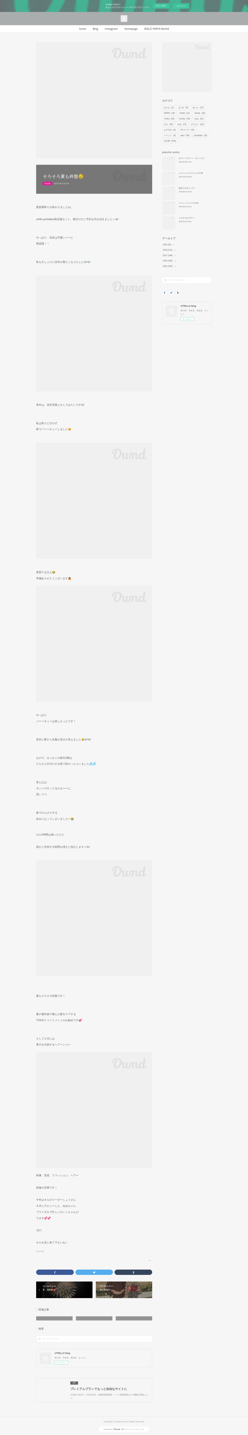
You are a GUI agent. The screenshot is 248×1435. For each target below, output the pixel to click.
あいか (198, 107)
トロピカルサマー (187, 218)
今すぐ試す (161, 5)
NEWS (169, 113)
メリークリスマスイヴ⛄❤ (191, 173)
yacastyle (200, 135)
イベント (170, 135)
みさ (168, 124)
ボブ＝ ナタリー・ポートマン (192, 158)
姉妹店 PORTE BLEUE (156, 28)
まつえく (197, 124)
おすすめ (170, 130)
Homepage (130, 28)
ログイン (181, 6)
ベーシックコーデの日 (189, 203)
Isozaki (47, 183)
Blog (95, 28)
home (82, 28)
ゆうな (169, 107)
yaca (184, 135)
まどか (183, 107)
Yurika (169, 119)
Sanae (199, 113)
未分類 (170, 141)
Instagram (111, 28)
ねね (199, 119)
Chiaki (184, 113)
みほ (181, 124)
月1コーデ (187, 130)
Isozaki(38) (40, 1251)
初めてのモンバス (187, 188)
